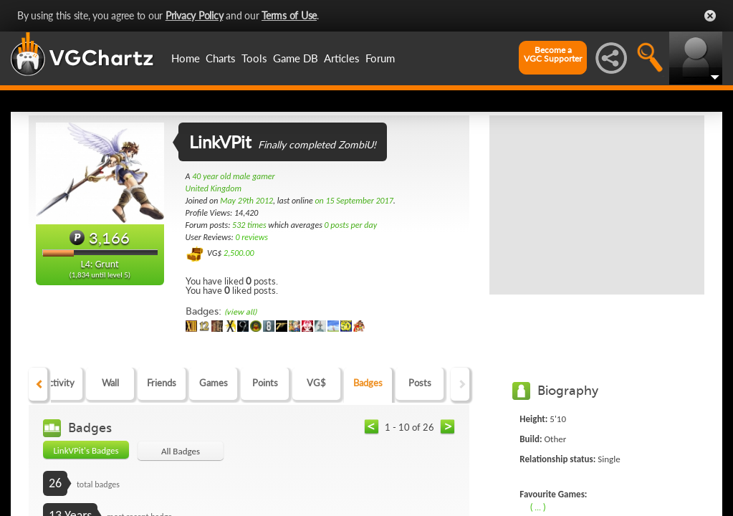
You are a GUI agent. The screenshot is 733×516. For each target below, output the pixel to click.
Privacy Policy (195, 15)
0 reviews (251, 237)
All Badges (180, 451)
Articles (342, 58)
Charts (221, 58)
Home (185, 58)
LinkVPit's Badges (85, 450)
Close (710, 16)
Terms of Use (289, 15)
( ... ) (537, 506)
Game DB (295, 58)
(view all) (240, 312)
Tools (254, 58)
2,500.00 (239, 253)
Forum (380, 58)
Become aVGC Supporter (553, 54)
